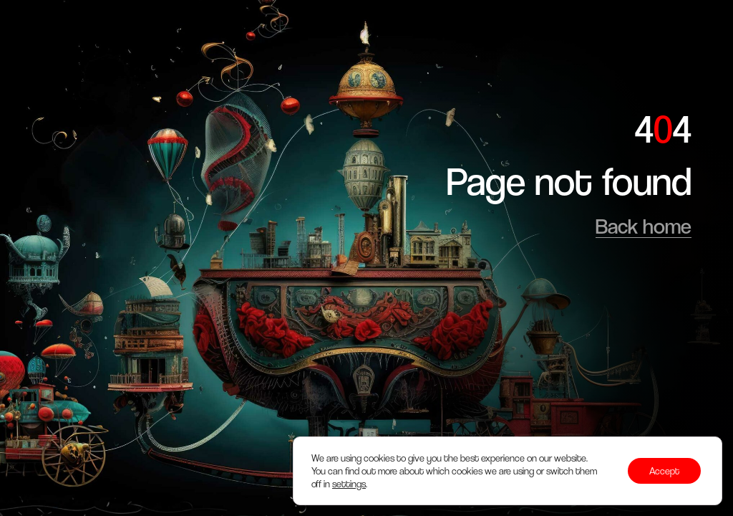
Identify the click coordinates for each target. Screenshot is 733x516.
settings (349, 483)
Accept (664, 471)
